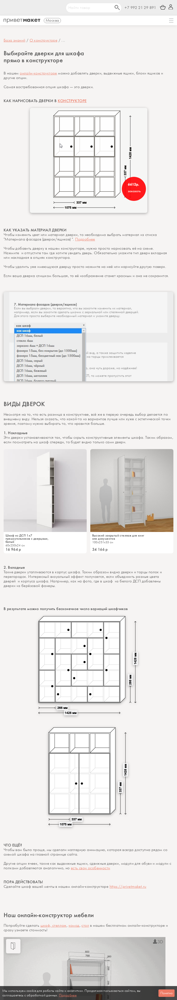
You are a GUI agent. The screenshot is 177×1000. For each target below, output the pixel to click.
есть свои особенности (90, 868)
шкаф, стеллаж (53, 925)
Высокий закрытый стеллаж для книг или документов (118, 537)
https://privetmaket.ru (128, 886)
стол (85, 925)
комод (74, 925)
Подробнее (85, 239)
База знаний (14, 40)
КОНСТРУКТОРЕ (72, 100)
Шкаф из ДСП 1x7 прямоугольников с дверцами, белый (27, 538)
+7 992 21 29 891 (140, 8)
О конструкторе (44, 40)
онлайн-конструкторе (38, 73)
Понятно (166, 993)
